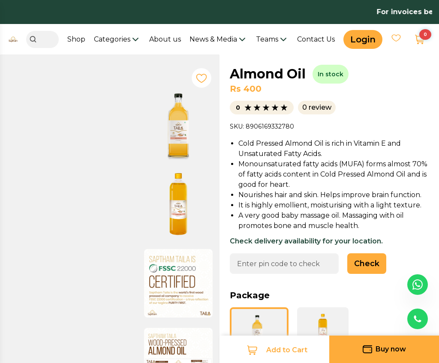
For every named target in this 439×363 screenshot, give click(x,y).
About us (165, 39)
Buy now (384, 349)
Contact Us (316, 39)
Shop (76, 39)
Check (366, 263)
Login (363, 39)
